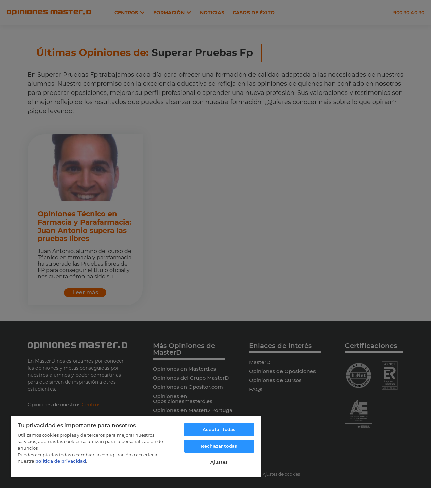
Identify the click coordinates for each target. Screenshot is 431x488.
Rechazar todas (219, 446)
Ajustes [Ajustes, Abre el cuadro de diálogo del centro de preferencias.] (219, 462)
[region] (136, 446)
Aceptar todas (219, 429)
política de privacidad (60, 461)
